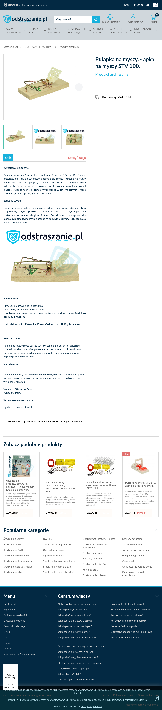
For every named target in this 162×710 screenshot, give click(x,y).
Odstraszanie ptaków (94, 563)
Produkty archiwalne (69, 46)
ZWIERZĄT (77, 30)
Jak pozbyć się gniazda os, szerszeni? (78, 657)
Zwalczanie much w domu (125, 637)
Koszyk (155, 18)
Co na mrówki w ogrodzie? (125, 626)
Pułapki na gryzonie (133, 555)
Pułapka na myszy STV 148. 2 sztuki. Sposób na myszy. (140, 484)
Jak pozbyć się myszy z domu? (74, 614)
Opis (8, 158)
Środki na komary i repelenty (59, 560)
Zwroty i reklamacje (14, 626)
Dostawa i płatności (14, 620)
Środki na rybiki (12, 544)
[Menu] (16, 665)
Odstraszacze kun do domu (137, 566)
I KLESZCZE (34, 30)
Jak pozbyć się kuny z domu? (74, 631)
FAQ (6, 637)
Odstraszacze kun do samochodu (133, 574)
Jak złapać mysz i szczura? (72, 609)
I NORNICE (54, 30)
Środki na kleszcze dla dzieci (58, 572)
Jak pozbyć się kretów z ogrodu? (76, 620)
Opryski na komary (53, 555)
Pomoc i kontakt (110, 22)
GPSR (6, 631)
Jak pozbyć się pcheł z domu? (127, 614)
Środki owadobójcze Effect (58, 544)
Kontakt (7, 648)
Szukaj (96, 19)
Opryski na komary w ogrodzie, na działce (81, 646)
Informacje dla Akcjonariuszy (19, 653)
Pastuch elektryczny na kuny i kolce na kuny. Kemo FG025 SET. (101, 484)
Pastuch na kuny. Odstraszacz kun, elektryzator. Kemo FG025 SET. (60, 487)
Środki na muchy (12, 572)
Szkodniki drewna (132, 544)
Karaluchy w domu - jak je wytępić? (130, 609)
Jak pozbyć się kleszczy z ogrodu (76, 651)
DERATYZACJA (118, 30)
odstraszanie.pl (25, 19)
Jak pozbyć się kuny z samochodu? (77, 637)
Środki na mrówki (13, 549)
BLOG (126, 5)
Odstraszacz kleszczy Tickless (99, 538)
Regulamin (9, 609)
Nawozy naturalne (132, 538)
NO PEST (48, 538)
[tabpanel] (45, 85)
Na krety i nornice (92, 558)
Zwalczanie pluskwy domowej (127, 603)
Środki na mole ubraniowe (17, 566)
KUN (143, 30)
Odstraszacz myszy (93, 552)
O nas (6, 642)
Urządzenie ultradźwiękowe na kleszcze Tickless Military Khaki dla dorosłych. (20, 485)
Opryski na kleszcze (54, 549)
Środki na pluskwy (13, 538)
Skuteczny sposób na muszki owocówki (80, 662)
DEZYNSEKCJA (12, 30)
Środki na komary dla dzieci (58, 566)
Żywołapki (128, 560)
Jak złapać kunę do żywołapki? (75, 626)
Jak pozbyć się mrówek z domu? (128, 620)
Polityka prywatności (15, 614)
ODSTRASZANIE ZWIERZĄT (39, 46)
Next (79, 87)
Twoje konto (133, 22)
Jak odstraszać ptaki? (69, 673)
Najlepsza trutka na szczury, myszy (77, 603)
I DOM (98, 30)
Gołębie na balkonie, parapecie (75, 668)
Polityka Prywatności (91, 706)
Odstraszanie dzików (94, 575)
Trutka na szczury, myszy (135, 549)
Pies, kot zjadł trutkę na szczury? (76, 679)
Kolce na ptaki (90, 569)
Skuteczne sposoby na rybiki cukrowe (131, 631)
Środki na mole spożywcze (18, 560)
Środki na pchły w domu (16, 555)
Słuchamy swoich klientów (35, 5)
